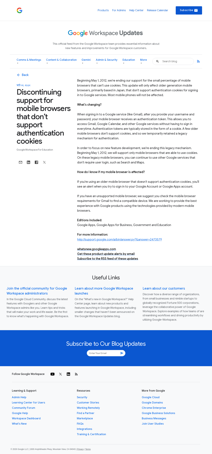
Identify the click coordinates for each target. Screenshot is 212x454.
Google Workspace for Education (35, 149)
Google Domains (152, 402)
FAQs (80, 423)
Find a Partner (85, 413)
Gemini (86, 61)
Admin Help (19, 397)
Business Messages (154, 418)
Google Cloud (150, 397)
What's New (19, 423)
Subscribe (189, 10)
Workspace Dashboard (26, 418)
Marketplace (85, 418)
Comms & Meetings (29, 61)
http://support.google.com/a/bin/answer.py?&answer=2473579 (119, 239)
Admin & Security (106, 61)
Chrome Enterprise (154, 408)
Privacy (80, 449)
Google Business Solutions (158, 413)
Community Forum (23, 408)
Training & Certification (91, 434)
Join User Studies (153, 423)
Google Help (20, 413)
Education (129, 61)
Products (103, 10)
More (143, 61)
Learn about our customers (164, 288)
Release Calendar (157, 10)
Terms (88, 449)
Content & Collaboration (61, 61)
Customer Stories (88, 402)
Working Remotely (88, 408)
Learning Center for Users (28, 402)
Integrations (84, 429)
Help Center (136, 10)
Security (82, 397)
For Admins (119, 10)
